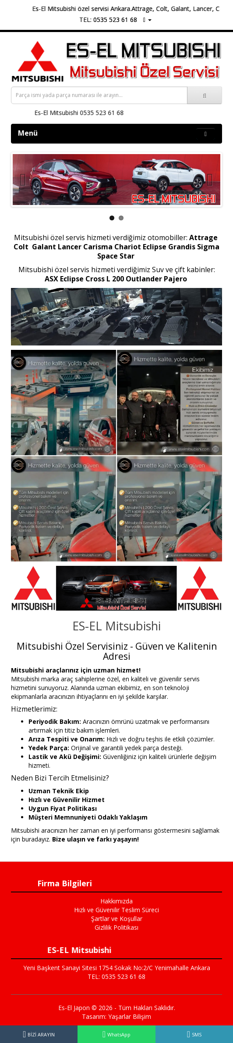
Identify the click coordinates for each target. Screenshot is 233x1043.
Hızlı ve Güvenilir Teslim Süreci (116, 910)
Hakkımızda (116, 901)
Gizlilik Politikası (116, 927)
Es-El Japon (74, 1007)
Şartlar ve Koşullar (116, 918)
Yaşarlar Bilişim (129, 1016)
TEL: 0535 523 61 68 (108, 19)
